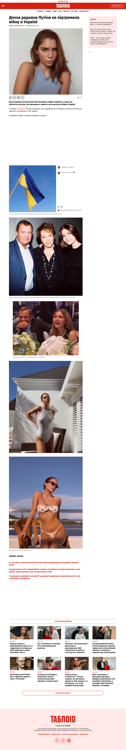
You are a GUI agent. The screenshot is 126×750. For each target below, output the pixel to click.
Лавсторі (66, 11)
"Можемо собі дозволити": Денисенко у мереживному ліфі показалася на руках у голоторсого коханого (76, 648)
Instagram (21, 109)
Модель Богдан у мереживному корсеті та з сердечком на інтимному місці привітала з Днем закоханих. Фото (21, 648)
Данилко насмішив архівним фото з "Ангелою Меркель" (101, 23)
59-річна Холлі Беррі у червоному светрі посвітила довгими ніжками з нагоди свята (47, 677)
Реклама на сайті (44, 734)
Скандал (48, 11)
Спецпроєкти (84, 11)
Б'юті (60, 11)
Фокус (93, 19)
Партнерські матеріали (70, 734)
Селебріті (40, 11)
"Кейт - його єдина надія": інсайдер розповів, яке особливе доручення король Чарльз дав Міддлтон (101, 41)
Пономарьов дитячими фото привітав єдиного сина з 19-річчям (20, 676)
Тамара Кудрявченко (16, 26)
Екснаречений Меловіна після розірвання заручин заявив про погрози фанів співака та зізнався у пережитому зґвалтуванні (103, 648)
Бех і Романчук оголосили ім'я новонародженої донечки (48, 646)
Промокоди (83, 734)
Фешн (55, 11)
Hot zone (74, 11)
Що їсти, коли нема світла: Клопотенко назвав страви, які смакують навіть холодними (102, 31)
